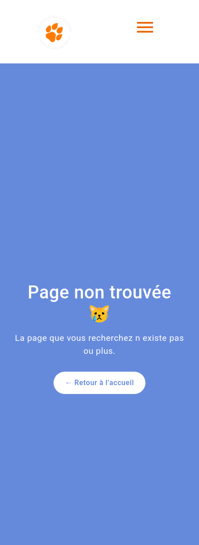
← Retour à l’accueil (99, 382)
